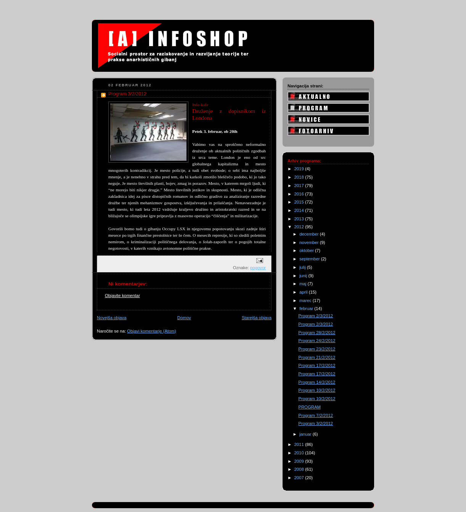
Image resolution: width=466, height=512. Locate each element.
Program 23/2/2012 (316, 349)
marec (306, 300)
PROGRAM (309, 407)
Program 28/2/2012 (316, 332)
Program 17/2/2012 (316, 365)
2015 (299, 202)
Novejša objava (111, 317)
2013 (299, 218)
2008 (299, 469)
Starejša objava (257, 317)
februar (306, 308)
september (310, 259)
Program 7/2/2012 (315, 415)
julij (303, 267)
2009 (299, 461)
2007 (299, 477)
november (309, 242)
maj (303, 283)
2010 (299, 453)
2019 (299, 168)
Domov (184, 317)
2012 (299, 227)
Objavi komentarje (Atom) (151, 331)
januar (306, 434)
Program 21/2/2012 (316, 357)
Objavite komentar (122, 295)
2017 (299, 185)
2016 (299, 194)
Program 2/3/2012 (315, 315)
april (304, 292)
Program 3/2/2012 (315, 423)
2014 (299, 210)
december (309, 234)
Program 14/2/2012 (316, 382)
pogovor (258, 267)
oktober (307, 250)
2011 (299, 444)
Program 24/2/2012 (316, 340)
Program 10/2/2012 (316, 390)
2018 (299, 177)
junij (303, 275)
